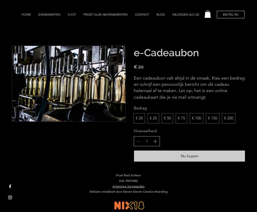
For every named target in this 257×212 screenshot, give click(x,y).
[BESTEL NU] (230, 14)
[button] (208, 14)
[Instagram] (10, 197)
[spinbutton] (147, 141)
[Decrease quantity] (139, 141)
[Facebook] (10, 186)
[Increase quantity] (155, 141)
